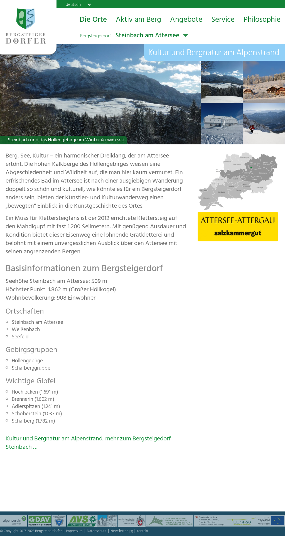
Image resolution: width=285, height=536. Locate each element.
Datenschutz (97, 531)
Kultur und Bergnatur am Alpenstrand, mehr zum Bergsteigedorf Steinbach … (88, 443)
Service (223, 20)
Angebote (186, 20)
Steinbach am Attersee (129, 36)
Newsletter (119, 531)
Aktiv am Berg (138, 20)
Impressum (74, 531)
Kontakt (142, 531)
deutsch (73, 4)
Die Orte (93, 20)
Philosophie (262, 20)
